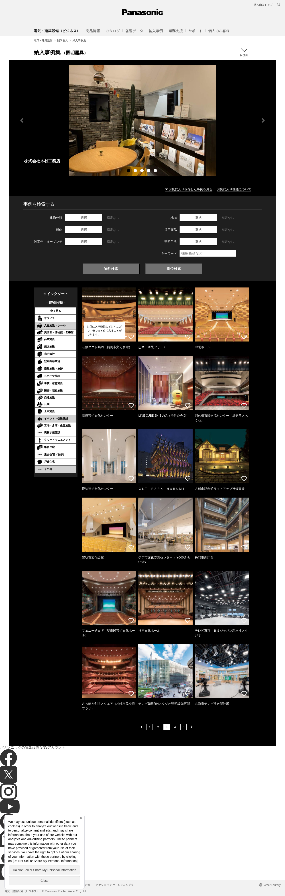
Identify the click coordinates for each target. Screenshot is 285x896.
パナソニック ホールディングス (115, 885)
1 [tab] (129, 171)
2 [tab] (136, 171)
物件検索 (111, 268)
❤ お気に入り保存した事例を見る (188, 189)
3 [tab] (142, 171)
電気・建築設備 (43, 40)
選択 (84, 217)
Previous (21, 120)
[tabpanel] (142, 120)
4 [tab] (149, 171)
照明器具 (62, 40)
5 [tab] (156, 171)
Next (263, 120)
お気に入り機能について (234, 189)
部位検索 (174, 268)
